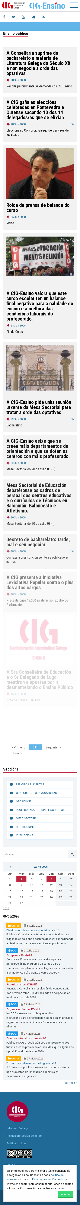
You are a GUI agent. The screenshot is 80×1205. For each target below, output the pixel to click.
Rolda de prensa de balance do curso (38, 207)
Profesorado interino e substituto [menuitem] (41, 809)
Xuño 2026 (41, 866)
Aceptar (65, 1194)
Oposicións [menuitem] (24, 801)
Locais (11, 1164)
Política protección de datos (24, 1135)
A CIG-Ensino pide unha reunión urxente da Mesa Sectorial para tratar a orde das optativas (38, 407)
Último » (17, 753)
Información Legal (18, 1128)
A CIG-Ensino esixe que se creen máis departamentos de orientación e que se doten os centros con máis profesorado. (38, 448)
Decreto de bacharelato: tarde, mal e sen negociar (38, 540)
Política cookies (16, 1143)
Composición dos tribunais (26, 1038)
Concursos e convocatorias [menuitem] (36, 792)
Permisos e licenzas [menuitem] (30, 784)
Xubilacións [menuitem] (24, 835)
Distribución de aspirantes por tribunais (32, 930)
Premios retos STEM (21, 984)
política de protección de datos (48, 1179)
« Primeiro (18, 747)
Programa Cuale (19, 955)
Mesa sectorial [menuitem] (27, 818)
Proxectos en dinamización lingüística (31, 1063)
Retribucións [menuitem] (25, 826)
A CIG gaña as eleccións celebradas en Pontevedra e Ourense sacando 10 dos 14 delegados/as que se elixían (35, 109)
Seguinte (51, 747)
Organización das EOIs (23, 1009)
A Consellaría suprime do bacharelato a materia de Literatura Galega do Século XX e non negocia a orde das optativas (38, 63)
